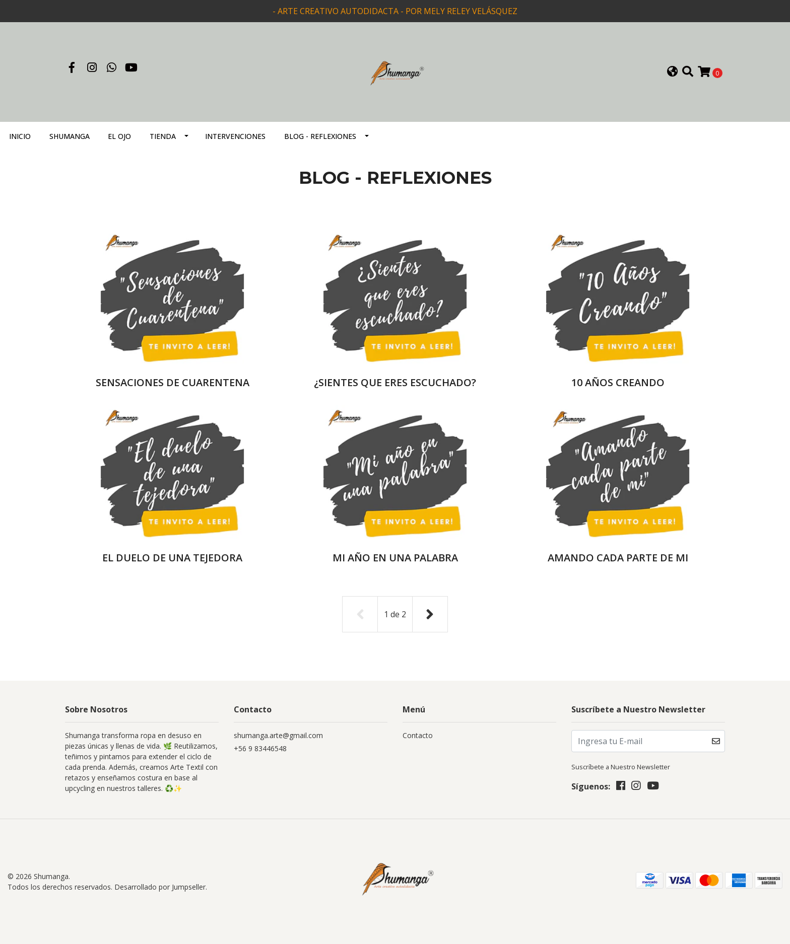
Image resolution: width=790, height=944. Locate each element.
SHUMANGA (69, 136)
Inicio (20, 136)
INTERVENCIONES (235, 136)
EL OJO (119, 136)
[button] (672, 72)
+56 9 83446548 (260, 748)
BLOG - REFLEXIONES (320, 136)
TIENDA (163, 136)
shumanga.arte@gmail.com (278, 735)
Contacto (418, 735)
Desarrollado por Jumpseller (160, 887)
